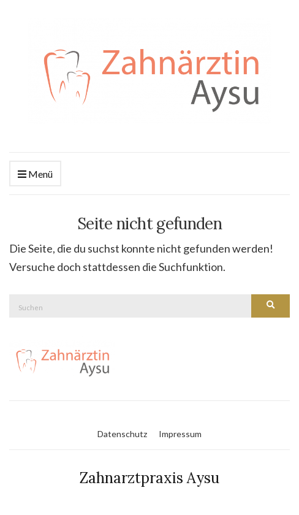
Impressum (180, 434)
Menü (35, 174)
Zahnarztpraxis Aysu (149, 477)
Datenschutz (122, 434)
